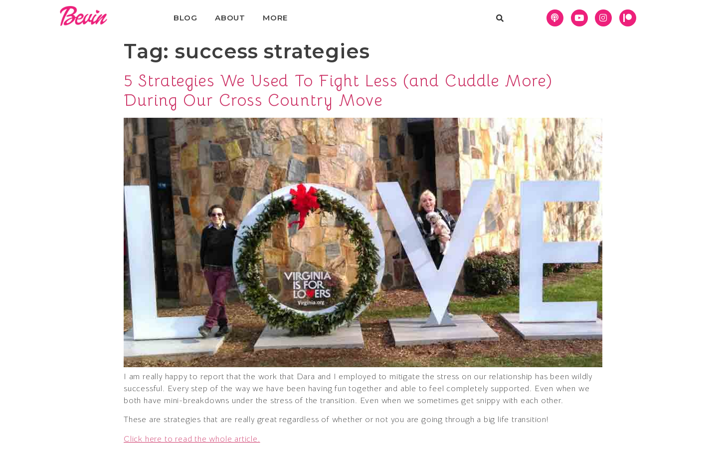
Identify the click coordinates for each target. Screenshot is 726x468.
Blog (185, 17)
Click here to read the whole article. (192, 439)
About (230, 17)
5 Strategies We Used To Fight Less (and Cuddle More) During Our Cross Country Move (338, 90)
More (275, 17)
